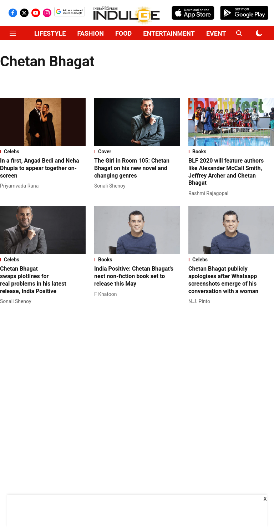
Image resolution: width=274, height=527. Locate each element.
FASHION (90, 33)
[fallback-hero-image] (43, 122)
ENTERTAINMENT (169, 33)
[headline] (43, 168)
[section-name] (43, 151)
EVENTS (218, 33)
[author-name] (20, 186)
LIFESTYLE (50, 33)
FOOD (123, 33)
